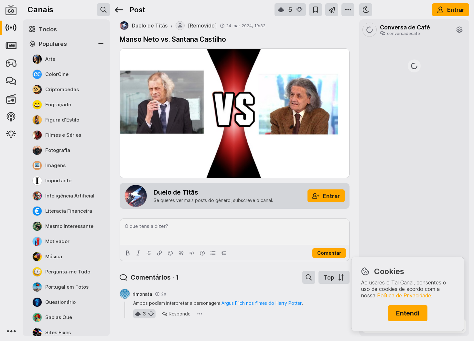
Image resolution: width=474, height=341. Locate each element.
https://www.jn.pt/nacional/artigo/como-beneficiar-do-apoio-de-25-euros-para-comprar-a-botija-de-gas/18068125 (414, 189)
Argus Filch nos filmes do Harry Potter (261, 303)
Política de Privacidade (404, 295)
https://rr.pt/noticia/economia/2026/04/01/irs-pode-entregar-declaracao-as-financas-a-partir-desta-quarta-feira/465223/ (414, 151)
